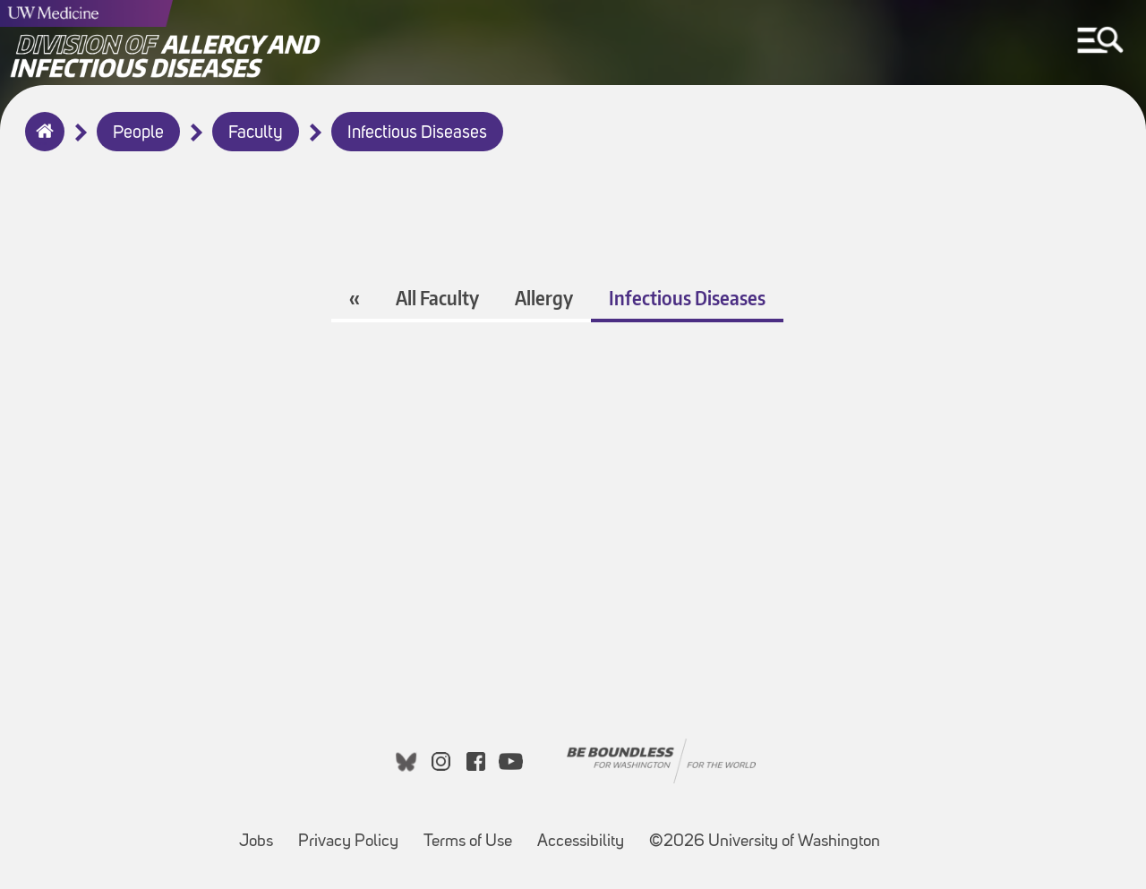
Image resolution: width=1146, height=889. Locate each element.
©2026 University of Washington (764, 842)
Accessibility (586, 833)
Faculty (255, 133)
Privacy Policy (353, 833)
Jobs (261, 833)
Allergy (544, 298)
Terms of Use (473, 833)
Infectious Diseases (417, 133)
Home (40, 143)
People (138, 133)
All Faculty (437, 298)
